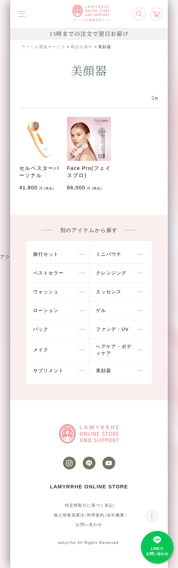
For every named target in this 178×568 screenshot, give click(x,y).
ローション (46, 310)
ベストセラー (48, 272)
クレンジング (111, 272)
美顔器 (103, 370)
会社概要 (115, 515)
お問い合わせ (89, 524)
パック (40, 329)
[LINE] (89, 463)
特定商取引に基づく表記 (89, 505)
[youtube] (108, 463)
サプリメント (48, 370)
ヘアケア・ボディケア (114, 350)
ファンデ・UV (112, 329)
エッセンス (108, 291)
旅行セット (46, 254)
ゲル (101, 310)
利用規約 (96, 515)
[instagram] (69, 463)
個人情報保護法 (69, 515)
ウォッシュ (46, 291)
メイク (40, 349)
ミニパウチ (108, 254)
